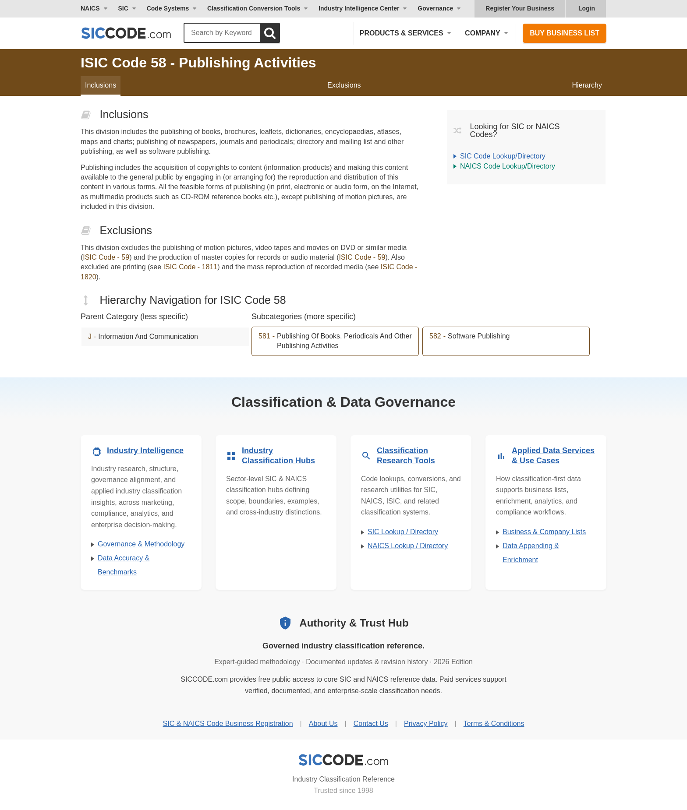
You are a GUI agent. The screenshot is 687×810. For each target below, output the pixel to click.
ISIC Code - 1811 (190, 267)
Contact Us (371, 723)
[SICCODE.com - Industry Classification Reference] (343, 760)
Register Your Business (519, 8)
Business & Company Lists (544, 531)
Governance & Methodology (141, 544)
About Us (323, 723)
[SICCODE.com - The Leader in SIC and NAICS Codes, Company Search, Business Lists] (135, 33)
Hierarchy (587, 85)
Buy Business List (564, 33)
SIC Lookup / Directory (403, 531)
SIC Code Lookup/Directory (502, 156)
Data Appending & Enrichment (531, 552)
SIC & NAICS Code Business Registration (228, 723)
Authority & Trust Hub (353, 623)
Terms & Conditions (494, 723)
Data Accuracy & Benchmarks (123, 565)
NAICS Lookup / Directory (408, 545)
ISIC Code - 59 (106, 257)
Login (586, 8)
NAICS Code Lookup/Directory (507, 166)
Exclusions (344, 85)
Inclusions (100, 85)
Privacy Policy (426, 723)
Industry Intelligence (145, 450)
